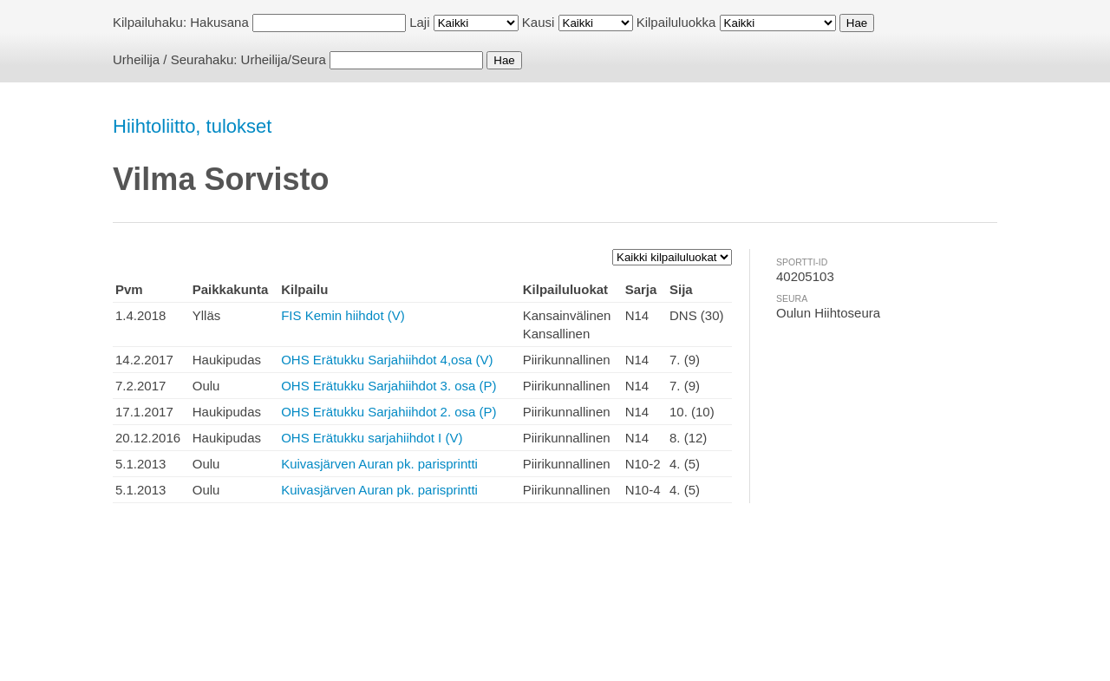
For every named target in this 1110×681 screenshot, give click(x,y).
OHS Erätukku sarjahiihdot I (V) (371, 437)
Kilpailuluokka (676, 22)
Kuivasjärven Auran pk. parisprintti (379, 463)
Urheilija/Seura (283, 59)
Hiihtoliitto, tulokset (192, 126)
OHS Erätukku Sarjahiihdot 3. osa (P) (388, 385)
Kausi (538, 22)
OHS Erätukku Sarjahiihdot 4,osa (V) (387, 359)
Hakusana (219, 22)
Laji (419, 22)
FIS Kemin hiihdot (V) (343, 315)
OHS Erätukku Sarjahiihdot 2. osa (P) (388, 411)
